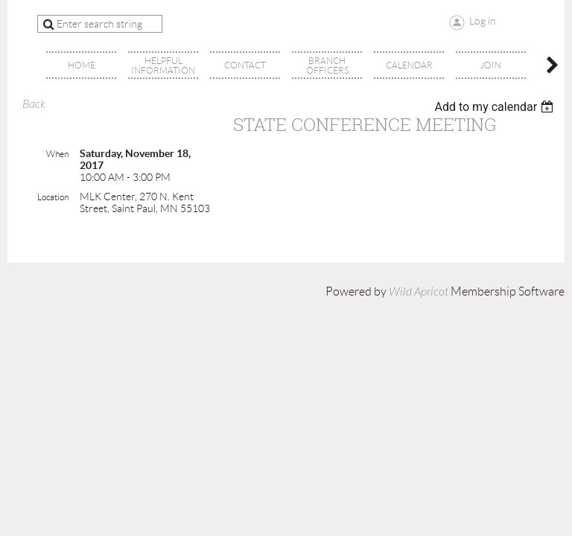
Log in (482, 21)
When (57, 154)
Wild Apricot (418, 292)
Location (53, 197)
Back (33, 104)
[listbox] (495, 107)
